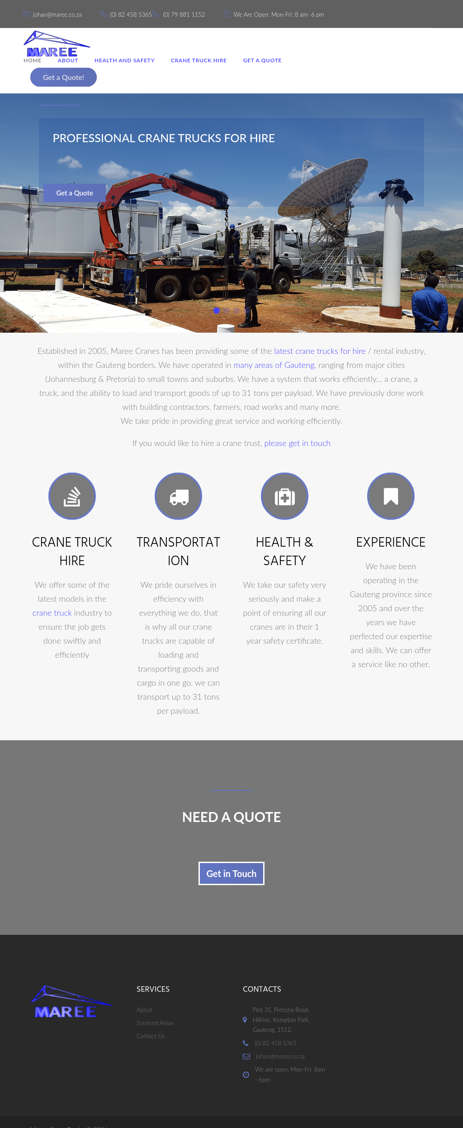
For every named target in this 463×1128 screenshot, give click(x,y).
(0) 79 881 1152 (191, 12)
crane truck (52, 598)
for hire (353, 336)
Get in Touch (231, 859)
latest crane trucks (306, 336)
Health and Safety (131, 69)
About (75, 69)
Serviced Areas (155, 1008)
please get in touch (298, 428)
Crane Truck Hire (206, 69)
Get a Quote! (399, 44)
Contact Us (151, 1022)
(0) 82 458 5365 (138, 12)
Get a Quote (269, 69)
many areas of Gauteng (274, 350)
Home (39, 69)
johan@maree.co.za (64, 12)
